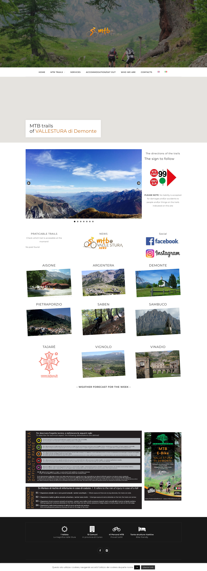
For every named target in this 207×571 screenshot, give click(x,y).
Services (75, 72)
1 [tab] (74, 221)
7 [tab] (93, 221)
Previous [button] (29, 183)
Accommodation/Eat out (101, 72)
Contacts (146, 72)
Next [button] (138, 183)
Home (42, 72)
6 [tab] (90, 221)
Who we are (128, 72)
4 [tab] (83, 221)
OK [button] (137, 567)
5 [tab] (87, 221)
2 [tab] (77, 221)
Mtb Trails (56, 72)
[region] (84, 184)
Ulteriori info (148, 567)
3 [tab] (80, 221)
